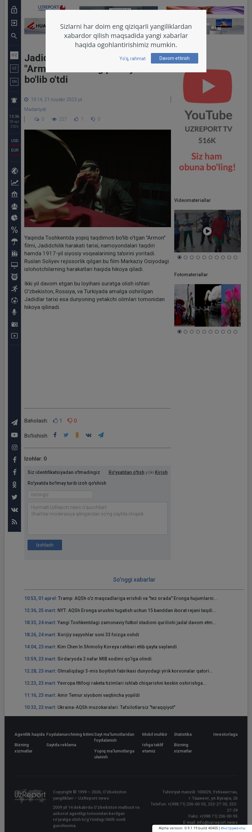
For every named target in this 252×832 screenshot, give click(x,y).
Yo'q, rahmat (132, 58)
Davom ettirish (174, 58)
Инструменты (233, 828)
